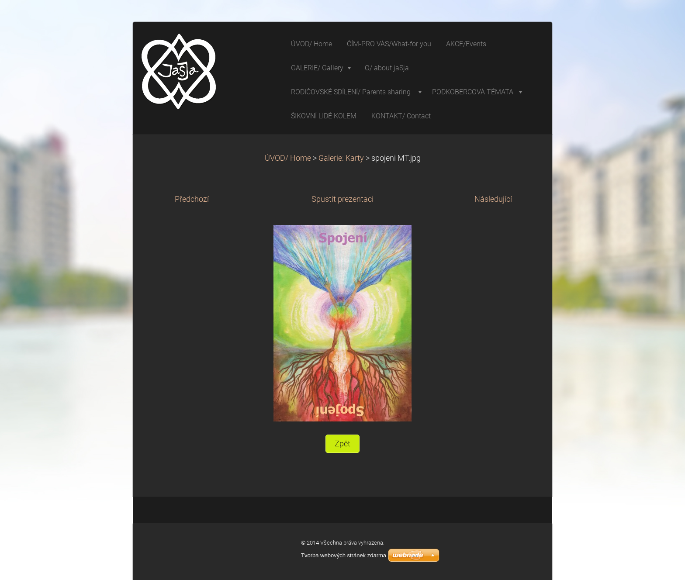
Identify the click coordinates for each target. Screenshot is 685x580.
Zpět (342, 443)
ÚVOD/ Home (288, 158)
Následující (493, 199)
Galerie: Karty (342, 158)
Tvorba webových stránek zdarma (343, 555)
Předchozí (192, 199)
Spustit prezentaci (342, 199)
